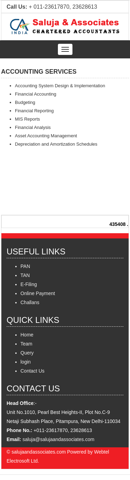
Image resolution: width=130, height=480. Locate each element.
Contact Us (32, 371)
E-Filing (28, 284)
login (25, 362)
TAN (25, 275)
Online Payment (37, 293)
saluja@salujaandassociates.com (58, 439)
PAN (25, 266)
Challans (29, 302)
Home (26, 334)
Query (27, 353)
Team (26, 344)
